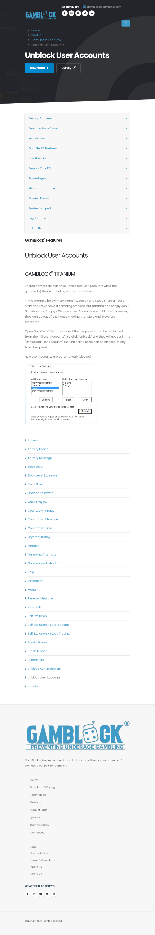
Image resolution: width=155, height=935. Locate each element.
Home (34, 779)
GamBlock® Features (46, 40)
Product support (40, 208)
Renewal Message (40, 598)
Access (33, 440)
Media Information (42, 188)
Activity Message (40, 458)
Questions (36, 817)
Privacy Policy (39, 853)
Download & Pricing (43, 787)
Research (34, 607)
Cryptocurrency (39, 537)
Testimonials (38, 795)
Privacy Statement (42, 118)
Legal (34, 846)
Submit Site (36, 660)
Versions (36, 802)
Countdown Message (43, 519)
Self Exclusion (37, 616)
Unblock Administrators (44, 669)
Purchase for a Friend (43, 128)
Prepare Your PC (40, 168)
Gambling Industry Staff (45, 563)
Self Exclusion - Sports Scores (48, 625)
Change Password (40, 493)
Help (31, 572)
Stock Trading (37, 651)
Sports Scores (37, 642)
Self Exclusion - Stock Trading (49, 634)
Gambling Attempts (42, 554)
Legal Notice (37, 218)
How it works (37, 158)
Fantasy (33, 546)
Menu (32, 590)
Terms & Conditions (43, 860)
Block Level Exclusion (42, 475)
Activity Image (38, 449)
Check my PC (37, 502)
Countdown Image (41, 511)
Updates (34, 686)
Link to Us (35, 228)
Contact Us (37, 832)
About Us (36, 867)
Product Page (39, 810)
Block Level (35, 467)
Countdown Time (40, 528)
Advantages (37, 178)
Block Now (35, 484)
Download (39, 68)
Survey (69, 68)
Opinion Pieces (39, 198)
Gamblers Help (40, 825)
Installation (37, 138)
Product (37, 35)
